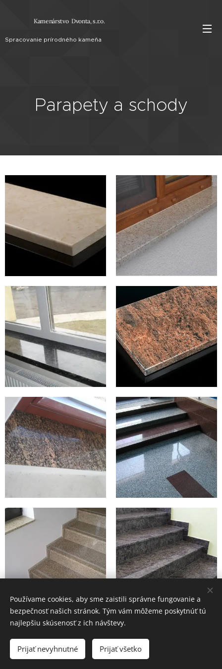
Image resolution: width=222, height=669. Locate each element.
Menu (207, 28)
